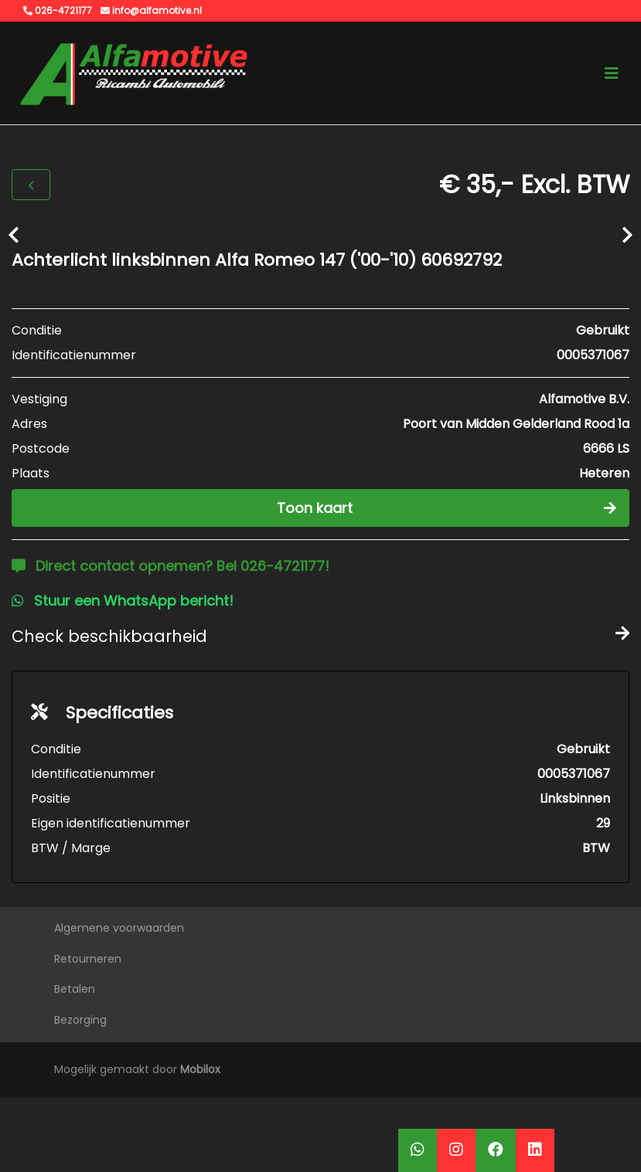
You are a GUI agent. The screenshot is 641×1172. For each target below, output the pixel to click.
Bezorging (80, 1020)
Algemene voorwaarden (119, 928)
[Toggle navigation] (612, 73)
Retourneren (87, 958)
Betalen (74, 989)
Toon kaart (447, 508)
